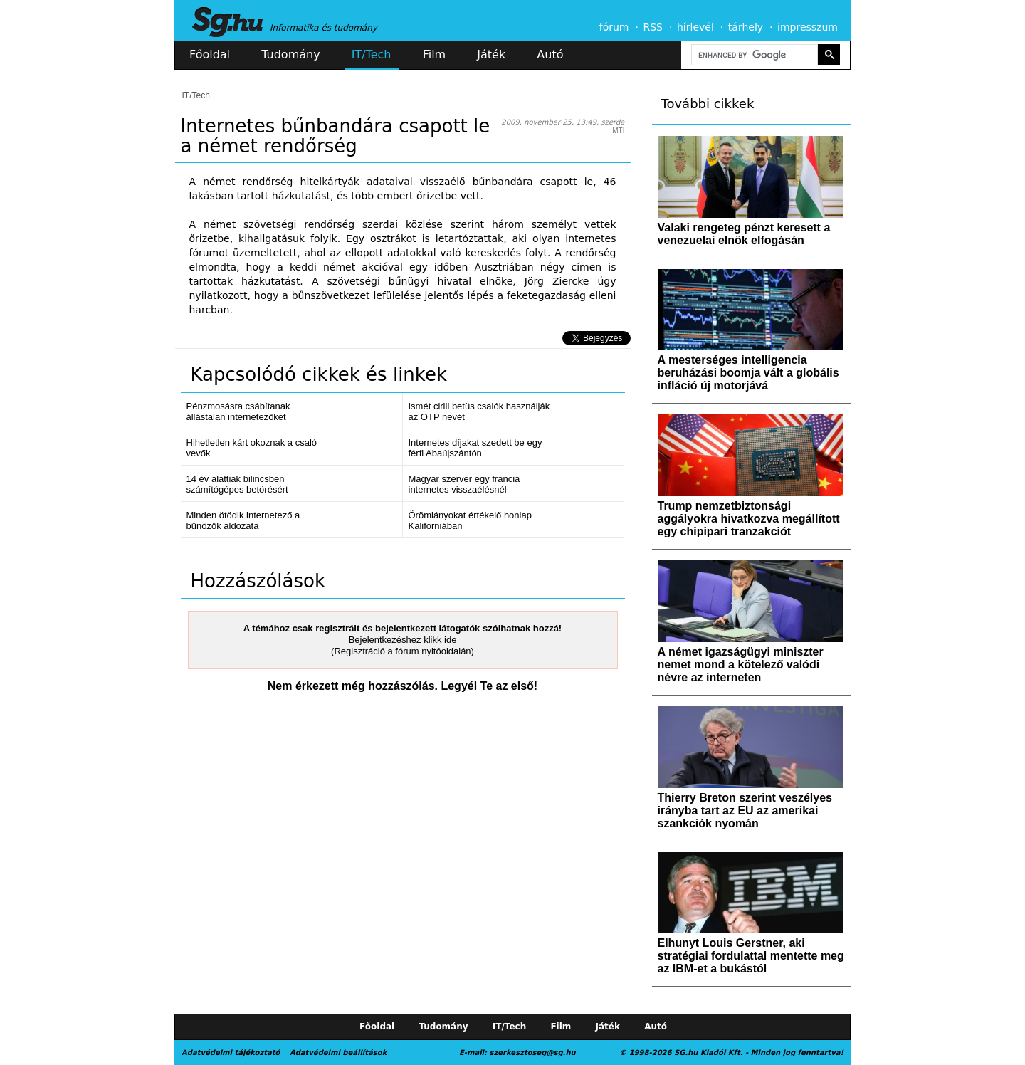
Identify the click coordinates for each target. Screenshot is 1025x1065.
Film (434, 54)
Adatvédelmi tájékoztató (231, 1052)
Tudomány (290, 54)
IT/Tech (371, 54)
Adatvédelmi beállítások (338, 1052)
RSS (653, 27)
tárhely (745, 27)
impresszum (807, 27)
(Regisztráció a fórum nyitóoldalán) (402, 651)
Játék (491, 54)
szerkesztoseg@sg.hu (533, 1052)
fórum (614, 27)
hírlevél (695, 27)
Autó (550, 54)
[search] (753, 55)
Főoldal (209, 54)
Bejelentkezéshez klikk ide (403, 639)
